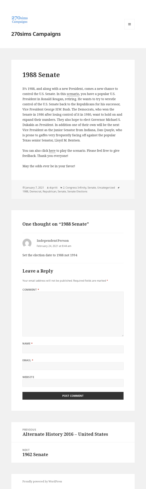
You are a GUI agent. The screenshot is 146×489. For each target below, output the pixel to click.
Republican (49, 191)
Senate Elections (77, 191)
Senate (92, 187)
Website (28, 377)
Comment (30, 289)
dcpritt (53, 187)
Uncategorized (106, 187)
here (52, 151)
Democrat (35, 191)
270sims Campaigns (36, 33)
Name (27, 343)
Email (27, 360)
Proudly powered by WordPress (42, 481)
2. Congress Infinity (74, 187)
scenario (73, 94)
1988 (25, 191)
